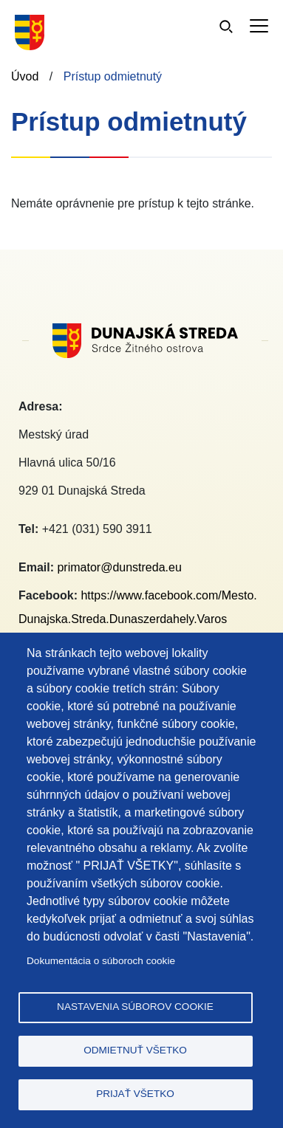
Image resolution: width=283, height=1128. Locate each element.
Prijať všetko (135, 1093)
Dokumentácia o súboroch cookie (101, 960)
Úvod (24, 76)
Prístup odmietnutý (113, 76)
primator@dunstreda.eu (119, 567)
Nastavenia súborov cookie (135, 1006)
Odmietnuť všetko (135, 1050)
